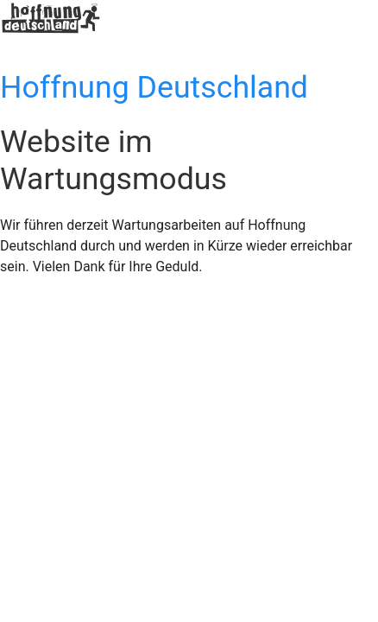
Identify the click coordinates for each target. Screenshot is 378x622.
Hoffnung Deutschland (154, 87)
